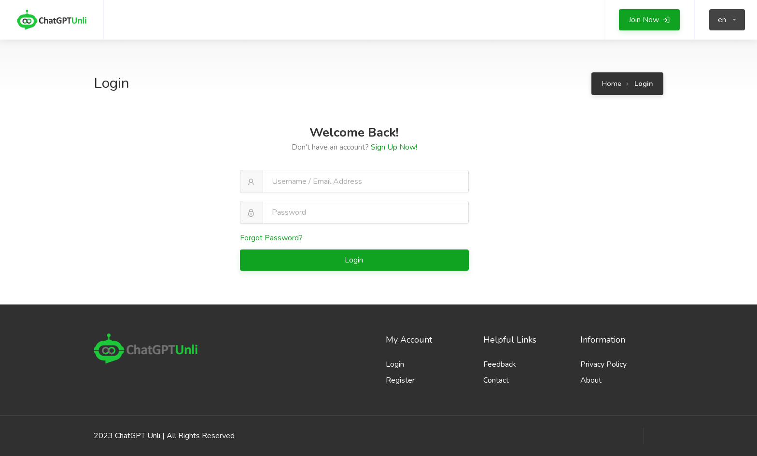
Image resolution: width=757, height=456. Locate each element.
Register (400, 380)
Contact (496, 380)
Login (355, 260)
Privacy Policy (603, 364)
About (591, 380)
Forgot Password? (271, 238)
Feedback (499, 364)
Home (611, 83)
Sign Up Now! (394, 147)
